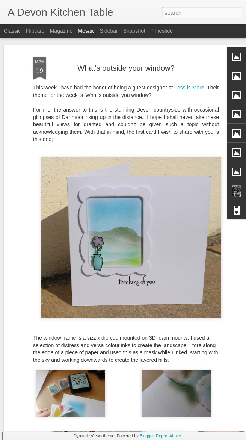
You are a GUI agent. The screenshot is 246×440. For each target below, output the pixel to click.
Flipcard (35, 31)
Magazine (61, 31)
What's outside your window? (125, 45)
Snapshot (134, 31)
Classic (12, 31)
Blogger (147, 436)
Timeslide (162, 31)
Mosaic (86, 31)
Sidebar (109, 31)
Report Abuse (168, 436)
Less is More (189, 65)
